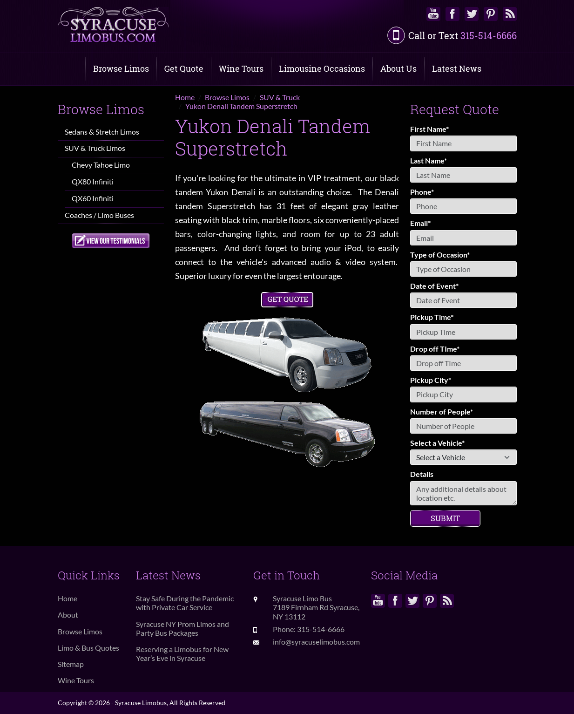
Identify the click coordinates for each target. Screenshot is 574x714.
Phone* (422, 191)
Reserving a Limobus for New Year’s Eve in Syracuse (182, 653)
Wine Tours (241, 68)
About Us (398, 68)
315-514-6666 (488, 35)
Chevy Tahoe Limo (101, 164)
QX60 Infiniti (93, 198)
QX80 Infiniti (93, 181)
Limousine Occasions (322, 68)
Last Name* (428, 160)
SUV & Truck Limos (95, 147)
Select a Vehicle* (437, 442)
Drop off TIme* (434, 348)
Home (67, 598)
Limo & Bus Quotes (88, 647)
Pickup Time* (431, 317)
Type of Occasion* (440, 254)
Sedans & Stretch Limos (102, 131)
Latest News (456, 68)
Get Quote (183, 68)
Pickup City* (430, 379)
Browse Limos (121, 68)
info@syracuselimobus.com (316, 641)
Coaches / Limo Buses (99, 215)
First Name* (429, 128)
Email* (420, 222)
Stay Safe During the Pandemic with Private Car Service (185, 603)
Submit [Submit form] (445, 518)
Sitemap (71, 664)
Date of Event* (434, 285)
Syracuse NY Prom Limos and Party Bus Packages (182, 628)
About (68, 614)
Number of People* (441, 411)
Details (421, 473)
